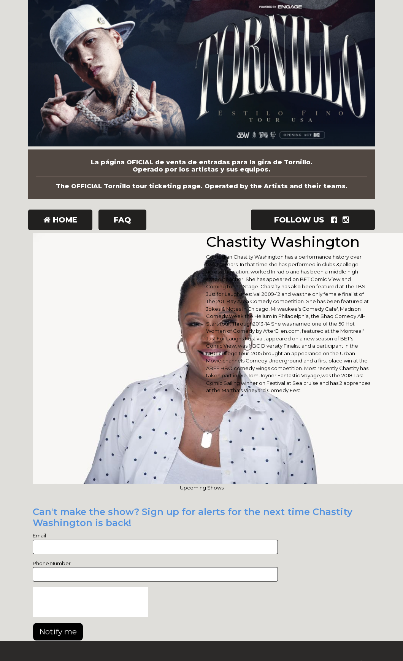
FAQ (122, 219)
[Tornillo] (201, 74)
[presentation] (90, 602)
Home (60, 219)
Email (39, 535)
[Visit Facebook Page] (335, 219)
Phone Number (52, 563)
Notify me (58, 631)
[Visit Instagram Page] (347, 219)
